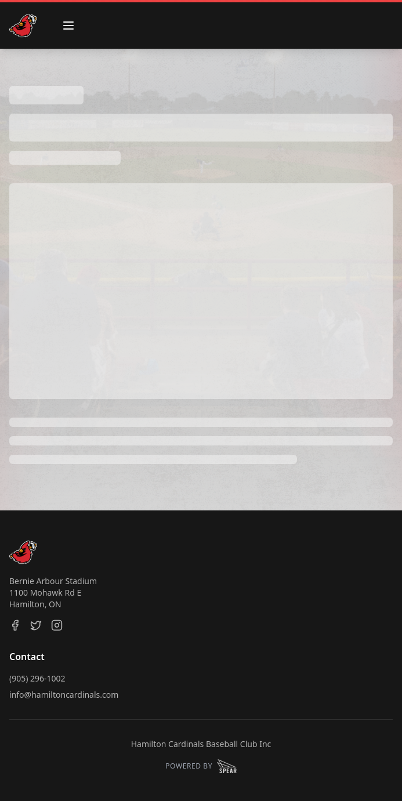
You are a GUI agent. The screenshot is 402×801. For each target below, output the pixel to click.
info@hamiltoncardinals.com (63, 694)
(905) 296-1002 (37, 678)
